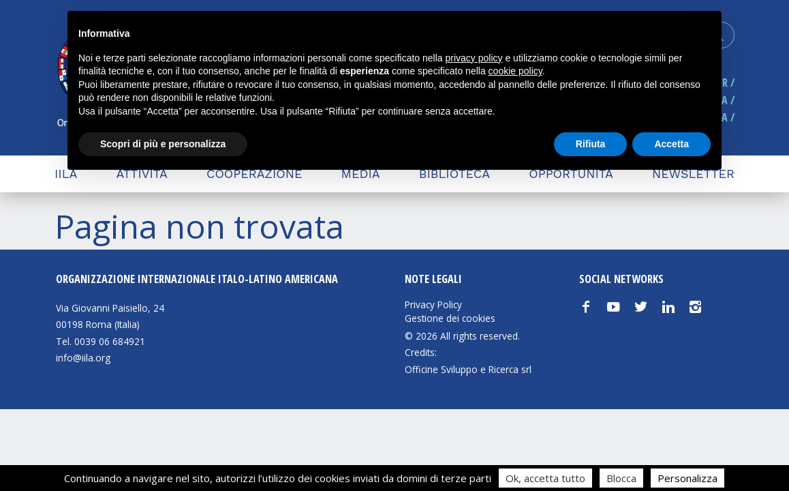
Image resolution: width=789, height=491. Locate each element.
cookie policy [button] (515, 70)
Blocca (621, 478)
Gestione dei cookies (450, 318)
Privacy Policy (433, 305)
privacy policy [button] (474, 58)
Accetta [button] (671, 143)
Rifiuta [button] (591, 143)
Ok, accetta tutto (545, 478)
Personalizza (687, 478)
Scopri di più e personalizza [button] (163, 143)
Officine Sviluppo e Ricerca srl (468, 369)
